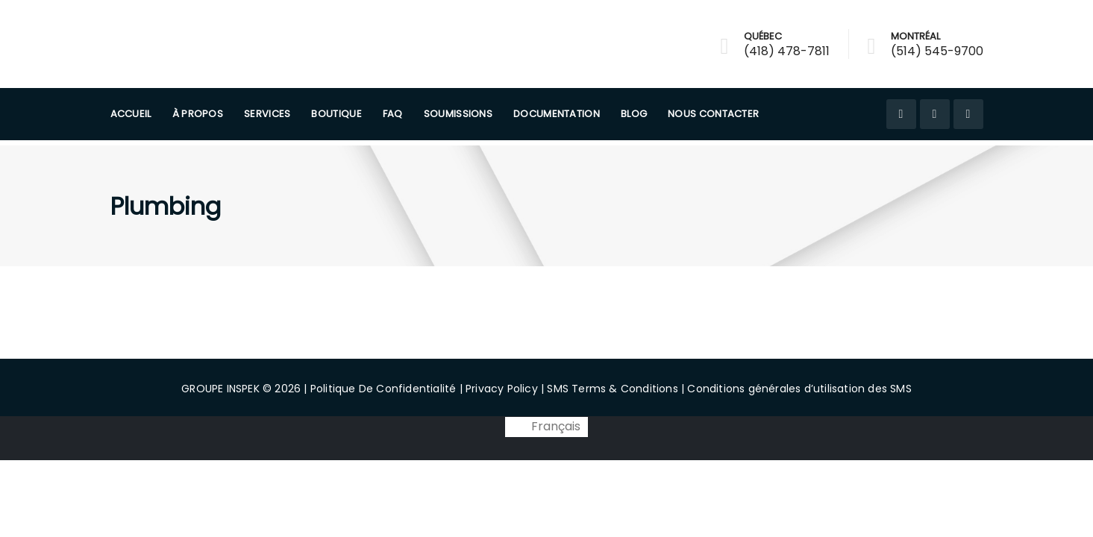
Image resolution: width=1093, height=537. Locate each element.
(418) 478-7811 (787, 51)
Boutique (336, 114)
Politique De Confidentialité (383, 388)
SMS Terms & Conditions (612, 388)
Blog (634, 114)
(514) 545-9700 (937, 51)
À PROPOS (197, 114)
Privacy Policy (502, 388)
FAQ (393, 114)
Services (267, 114)
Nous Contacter (713, 114)
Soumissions (458, 114)
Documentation (556, 114)
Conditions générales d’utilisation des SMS (799, 388)
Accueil (130, 114)
